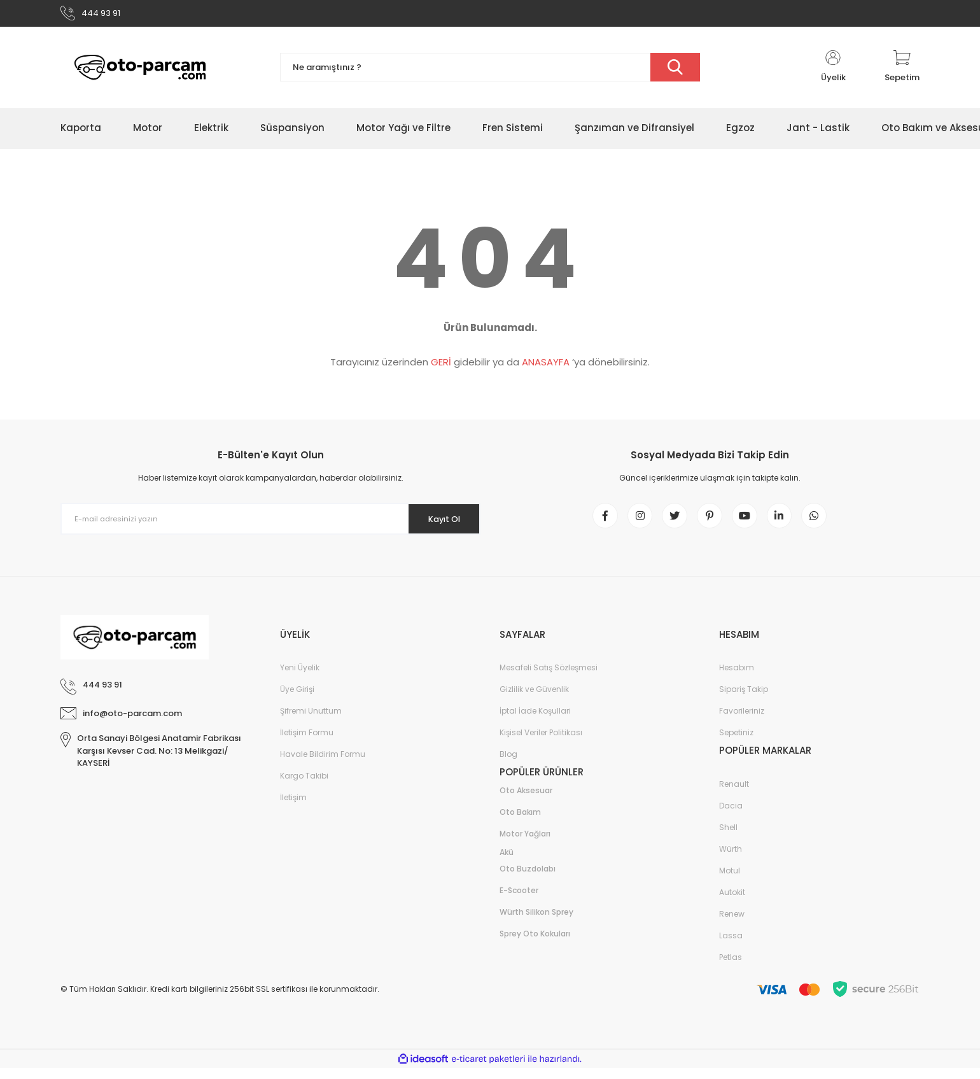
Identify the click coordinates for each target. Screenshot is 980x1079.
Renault (734, 794)
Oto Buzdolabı (528, 879)
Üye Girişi (297, 700)
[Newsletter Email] (270, 523)
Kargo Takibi (304, 786)
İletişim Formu (306, 743)
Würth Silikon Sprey (536, 922)
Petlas (730, 968)
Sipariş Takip (743, 700)
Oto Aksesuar (526, 801)
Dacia (731, 816)
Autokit (732, 903)
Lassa (731, 946)
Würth (730, 859)
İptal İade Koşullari (535, 721)
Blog (508, 764)
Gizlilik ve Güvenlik (534, 700)
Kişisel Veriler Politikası (541, 743)
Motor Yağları (525, 844)
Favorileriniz (741, 721)
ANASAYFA (546, 366)
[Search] (490, 71)
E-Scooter (519, 901)
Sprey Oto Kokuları (535, 944)
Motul (729, 881)
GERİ (441, 366)
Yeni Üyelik (299, 678)
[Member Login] (833, 71)
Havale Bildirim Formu (322, 764)
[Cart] (902, 71)
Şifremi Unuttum (311, 721)
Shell (728, 838)
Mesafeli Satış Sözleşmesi (549, 678)
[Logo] (140, 71)
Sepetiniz (736, 743)
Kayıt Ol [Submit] (438, 522)
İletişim (293, 808)
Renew (732, 924)
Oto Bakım (520, 822)
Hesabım (736, 678)
